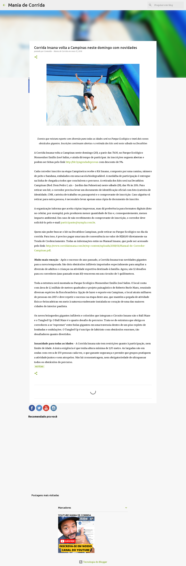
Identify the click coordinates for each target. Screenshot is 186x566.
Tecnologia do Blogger (93, 562)
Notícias (39, 366)
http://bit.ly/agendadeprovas (82, 162)
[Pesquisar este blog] (168, 5)
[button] (36, 57)
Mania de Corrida (26, 5)
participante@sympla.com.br (78, 222)
